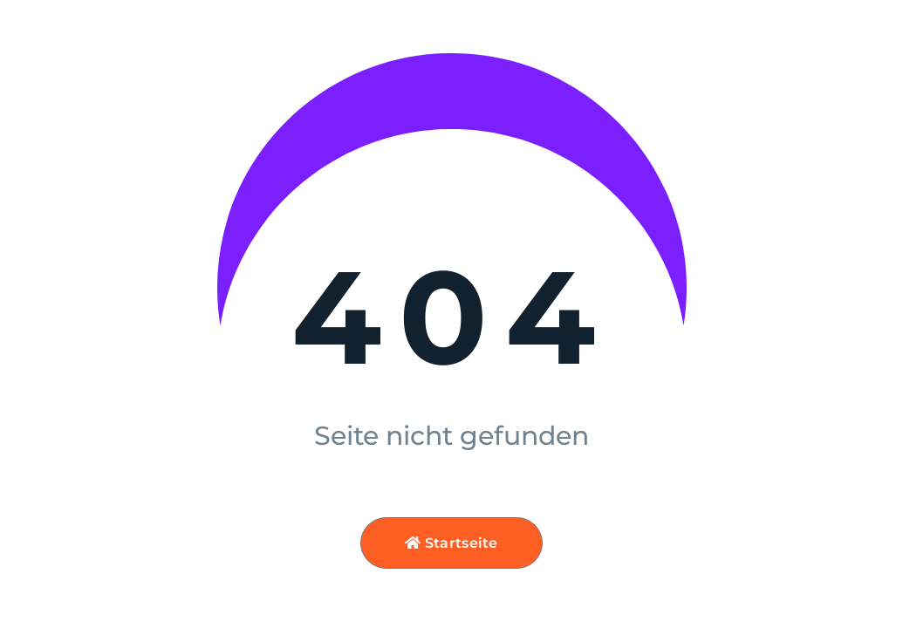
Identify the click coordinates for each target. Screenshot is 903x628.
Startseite (451, 543)
